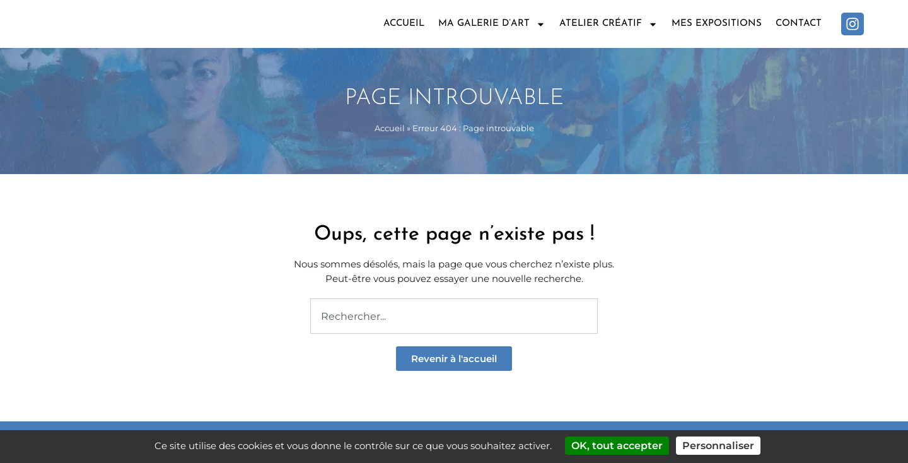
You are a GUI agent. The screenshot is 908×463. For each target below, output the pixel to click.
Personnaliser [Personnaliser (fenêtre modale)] (718, 446)
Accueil (403, 23)
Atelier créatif (608, 24)
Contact (799, 23)
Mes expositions (717, 23)
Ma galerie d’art (491, 24)
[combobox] (454, 316)
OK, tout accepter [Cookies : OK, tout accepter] (617, 446)
